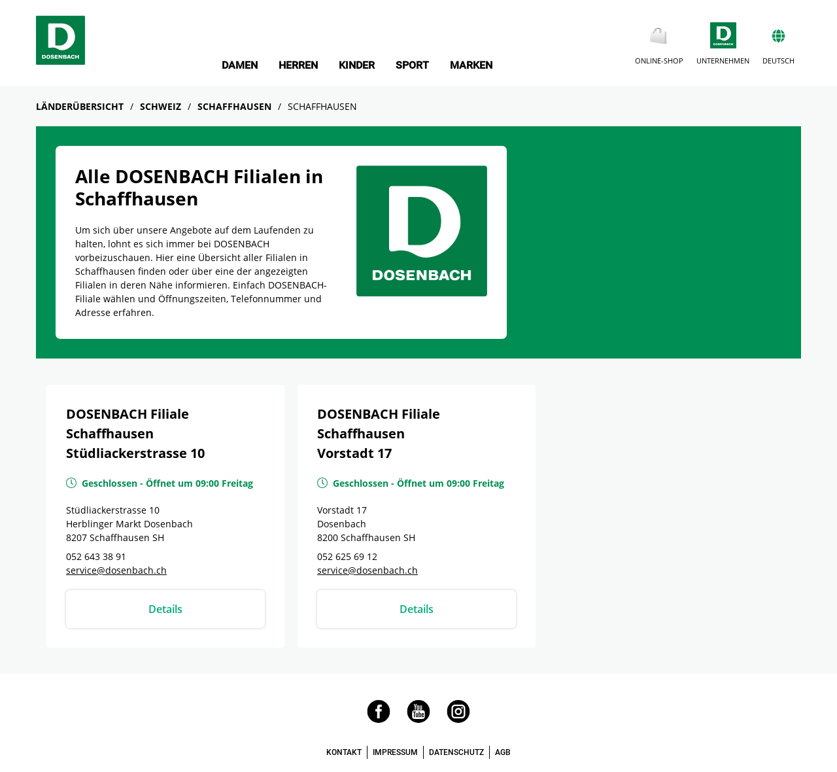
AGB (503, 752)
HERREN (298, 65)
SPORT (412, 65)
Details (165, 609)
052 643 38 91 (96, 556)
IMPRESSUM (395, 752)
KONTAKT (344, 752)
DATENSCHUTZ (456, 752)
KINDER (357, 65)
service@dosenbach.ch (116, 570)
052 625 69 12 (347, 556)
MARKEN (471, 65)
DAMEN (240, 65)
